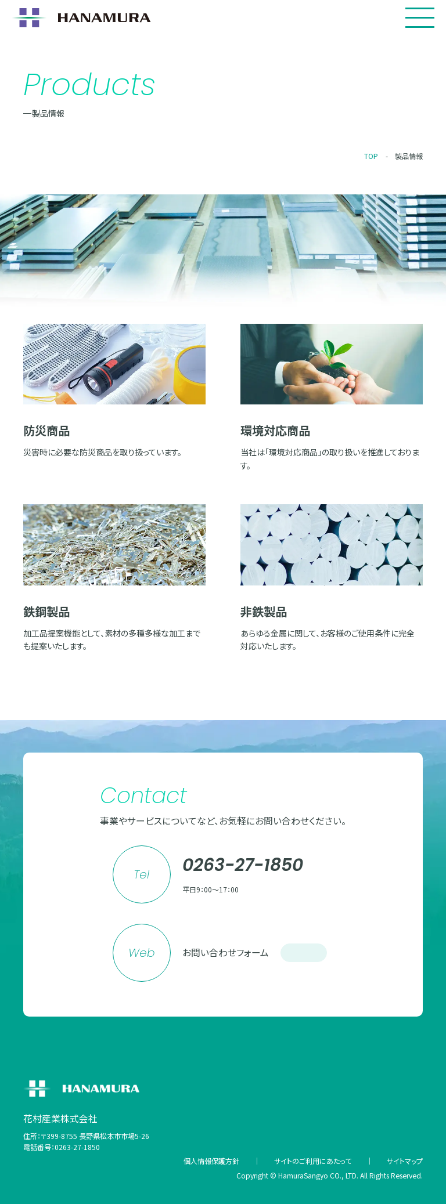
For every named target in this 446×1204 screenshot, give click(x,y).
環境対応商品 (275, 430)
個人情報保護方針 (211, 1161)
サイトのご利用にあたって (312, 1161)
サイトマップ (405, 1161)
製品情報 (409, 156)
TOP (371, 156)
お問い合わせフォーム (254, 952)
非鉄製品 (263, 611)
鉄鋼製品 (46, 611)
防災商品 (46, 430)
